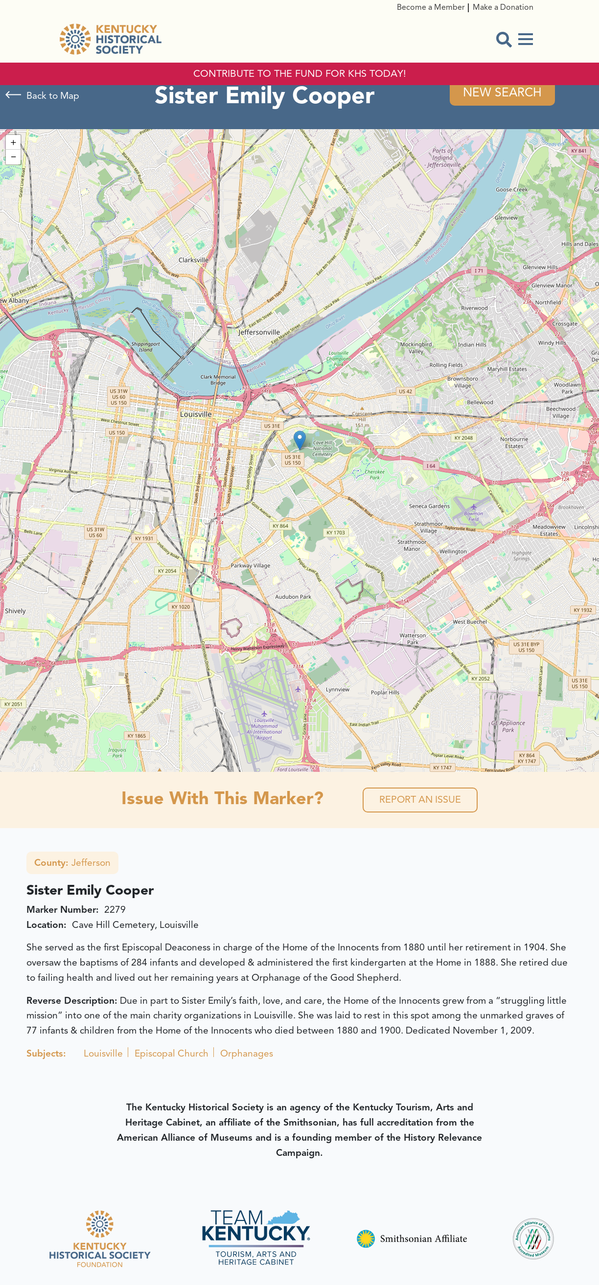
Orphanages (246, 1054)
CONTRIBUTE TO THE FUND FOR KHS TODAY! (299, 73)
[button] (300, 441)
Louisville (103, 1054)
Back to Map (52, 96)
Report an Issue (420, 800)
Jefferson (72, 864)
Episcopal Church (171, 1054)
